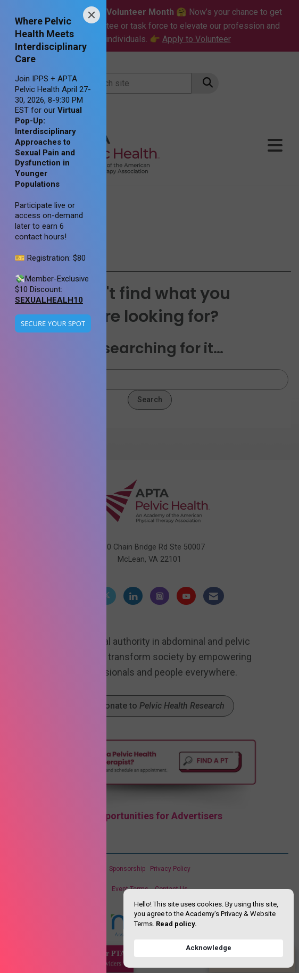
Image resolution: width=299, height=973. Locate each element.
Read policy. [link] (176, 924)
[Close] (91, 14)
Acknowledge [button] (208, 948)
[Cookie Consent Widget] (208, 928)
